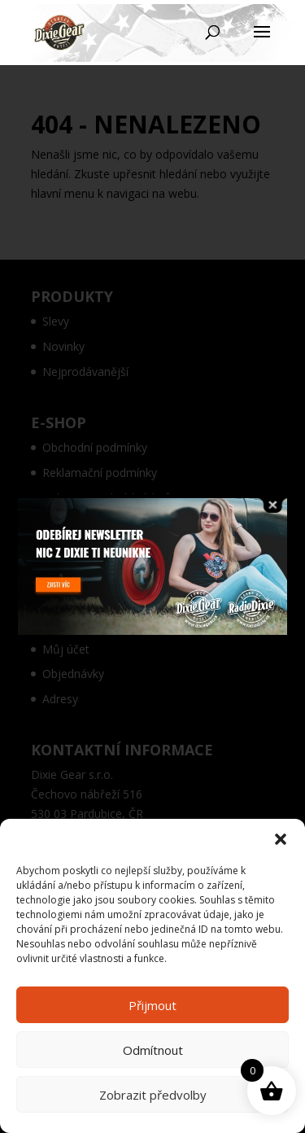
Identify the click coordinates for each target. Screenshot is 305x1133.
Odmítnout (153, 1050)
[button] (280, 839)
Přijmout (152, 1005)
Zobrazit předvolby (153, 1095)
